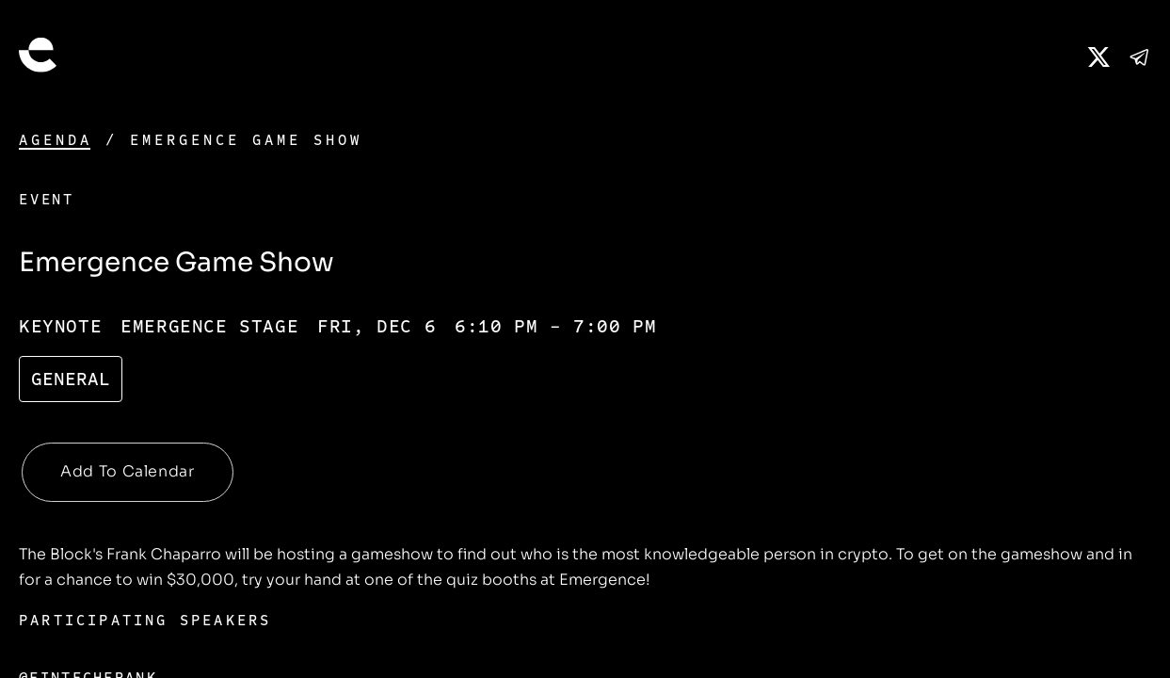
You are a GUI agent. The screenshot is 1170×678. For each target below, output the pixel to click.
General (70, 379)
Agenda (55, 140)
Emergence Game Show (246, 140)
